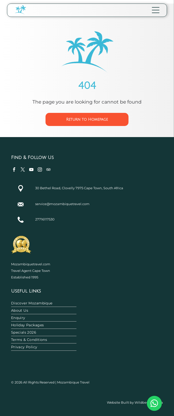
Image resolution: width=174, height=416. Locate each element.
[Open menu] (155, 10)
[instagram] (40, 170)
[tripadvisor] (48, 170)
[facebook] (14, 170)
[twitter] (23, 170)
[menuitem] (87, 303)
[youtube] (31, 170)
